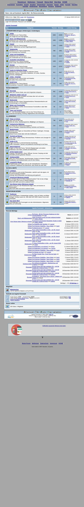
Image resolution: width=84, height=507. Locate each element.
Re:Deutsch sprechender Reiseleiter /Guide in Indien (47, 221)
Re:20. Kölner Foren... (70, 106)
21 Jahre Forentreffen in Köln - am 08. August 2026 (46, 243)
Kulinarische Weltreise (17, 124)
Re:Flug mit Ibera (69, 120)
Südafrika (58, 6)
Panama (51, 6)
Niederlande (33, 6)
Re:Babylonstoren (37, 228)
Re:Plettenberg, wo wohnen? (40, 246)
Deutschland (41, 5)
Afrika (12, 33)
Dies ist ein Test (69, 196)
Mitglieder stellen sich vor (18, 95)
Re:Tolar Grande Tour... (70, 50)
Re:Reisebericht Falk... (70, 78)
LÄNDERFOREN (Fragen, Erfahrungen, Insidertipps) (23, 31)
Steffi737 (68, 197)
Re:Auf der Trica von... (70, 83)
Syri (67, 121)
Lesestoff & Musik (16, 162)
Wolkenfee (68, 154)
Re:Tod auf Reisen (69, 131)
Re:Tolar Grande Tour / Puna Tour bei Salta (44, 254)
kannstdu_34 (69, 180)
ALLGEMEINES (11, 116)
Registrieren (30, 17)
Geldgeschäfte (14, 157)
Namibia (25, 6)
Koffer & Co (13, 141)
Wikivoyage (68, 163)
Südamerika (14, 49)
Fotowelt (40, 2)
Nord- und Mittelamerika (18, 39)
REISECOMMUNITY (12, 88)
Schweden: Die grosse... (71, 148)
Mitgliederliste (14, 289)
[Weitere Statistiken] (15, 300)
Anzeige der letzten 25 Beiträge (17, 299)
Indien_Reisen (69, 41)
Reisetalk (13, 91)
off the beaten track (16, 152)
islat (67, 36)
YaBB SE (51, 314)
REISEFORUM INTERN (13, 191)
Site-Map (57, 2)
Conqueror (68, 57)
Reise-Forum (26, 343)
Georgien (50, 5)
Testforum (13, 194)
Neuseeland (43, 6)
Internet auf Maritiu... (70, 72)
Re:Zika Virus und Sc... (70, 45)
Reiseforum (22, 2)
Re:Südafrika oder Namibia (39, 224)
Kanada (67, 5)
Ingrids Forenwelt (11, 25)
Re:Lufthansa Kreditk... (70, 158)
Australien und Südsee (17, 59)
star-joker (68, 138)
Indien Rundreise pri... (70, 40)
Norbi (67, 92)
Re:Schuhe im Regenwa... (71, 153)
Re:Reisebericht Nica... (70, 173)
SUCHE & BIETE (11, 168)
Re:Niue (67, 61)
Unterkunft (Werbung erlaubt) (19, 177)
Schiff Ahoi (13, 82)
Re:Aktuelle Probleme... (70, 202)
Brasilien (33, 5)
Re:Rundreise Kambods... (71, 56)
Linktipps (13, 171)
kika (67, 102)
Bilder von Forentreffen (17, 105)
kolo (67, 73)
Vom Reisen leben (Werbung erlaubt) (22, 184)
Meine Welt (48, 2)
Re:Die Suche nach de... (71, 91)
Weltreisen (31, 2)
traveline (53, 271)
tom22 (67, 149)
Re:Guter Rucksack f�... (71, 142)
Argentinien (11, 5)
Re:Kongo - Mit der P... (70, 35)
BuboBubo (68, 79)
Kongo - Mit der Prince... (23, 298)
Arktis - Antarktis (15, 77)
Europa (12, 65)
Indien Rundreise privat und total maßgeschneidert (46, 217)
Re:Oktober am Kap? (38, 252)
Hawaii (56, 5)
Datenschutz (44, 343)
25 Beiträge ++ (74, 283)
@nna (67, 97)
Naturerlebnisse (15, 146)
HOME (64, 2)
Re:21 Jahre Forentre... (70, 101)
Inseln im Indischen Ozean (18, 70)
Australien (19, 5)
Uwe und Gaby (42, 234)
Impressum (53, 343)
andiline (68, 62)
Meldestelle (13, 100)
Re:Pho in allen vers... (70, 125)
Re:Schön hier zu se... (70, 96)
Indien (62, 5)
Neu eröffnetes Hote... (70, 179)
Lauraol (52, 224)
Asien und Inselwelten (17, 54)
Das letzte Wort (15, 201)
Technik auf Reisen (16, 136)
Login (21, 17)
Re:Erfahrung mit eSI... (70, 137)
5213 (69, 296)
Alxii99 (67, 51)
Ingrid (57, 226)
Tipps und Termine (16, 110)
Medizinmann (14, 129)
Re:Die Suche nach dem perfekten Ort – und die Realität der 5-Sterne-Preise (45, 267)
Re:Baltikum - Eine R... (70, 66)
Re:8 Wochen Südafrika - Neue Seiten (43, 226)
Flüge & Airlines (15, 119)
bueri (67, 84)
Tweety (68, 46)
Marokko (74, 5)
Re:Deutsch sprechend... (71, 186)
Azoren (26, 5)
